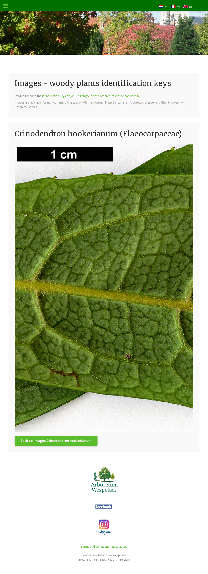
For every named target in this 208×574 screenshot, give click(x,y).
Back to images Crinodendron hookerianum (56, 440)
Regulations (119, 546)
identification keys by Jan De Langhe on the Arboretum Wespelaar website (91, 96)
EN (190, 6)
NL (166, 6)
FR (178, 6)
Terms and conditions (95, 546)
